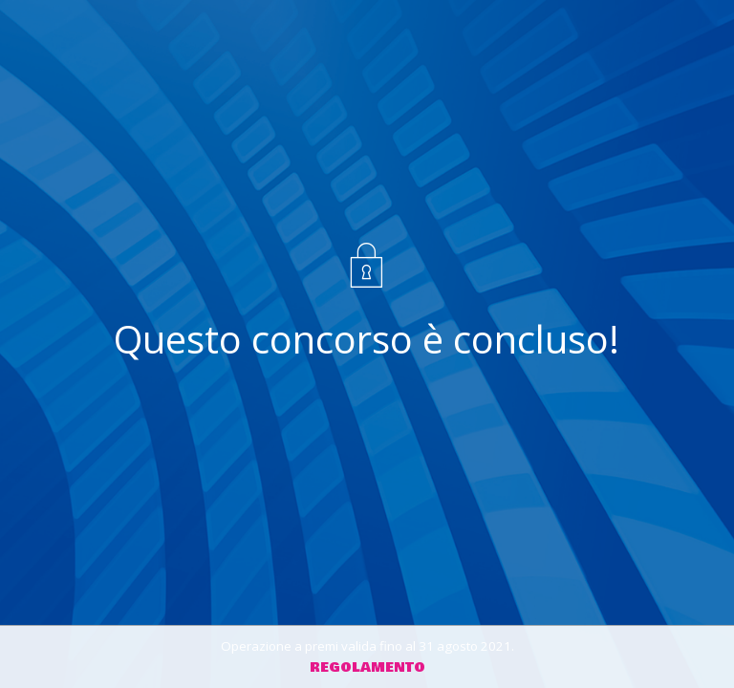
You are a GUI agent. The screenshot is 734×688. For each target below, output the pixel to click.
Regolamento (367, 668)
